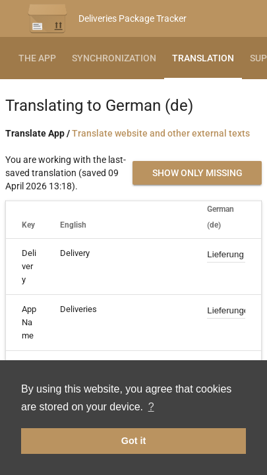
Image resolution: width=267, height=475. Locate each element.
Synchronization (114, 58)
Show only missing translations (197, 176)
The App (37, 58)
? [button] (151, 406)
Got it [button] (133, 440)
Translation (203, 58)
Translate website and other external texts (161, 133)
